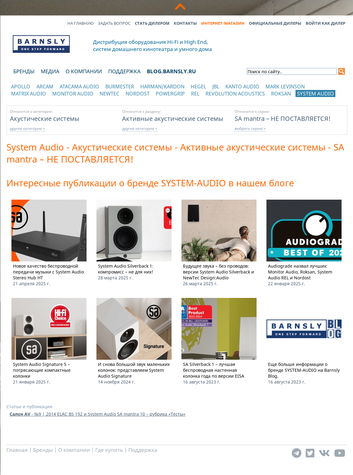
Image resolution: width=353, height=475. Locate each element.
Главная (17, 449)
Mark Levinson (285, 86)
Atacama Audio (79, 86)
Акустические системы (44, 118)
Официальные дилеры (275, 23)
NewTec (109, 93)
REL (195, 93)
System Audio (315, 93)
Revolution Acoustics (235, 93)
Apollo (20, 86)
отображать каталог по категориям (42, 99)
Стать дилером (152, 23)
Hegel (198, 86)
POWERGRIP (170, 93)
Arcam (44, 86)
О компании (84, 71)
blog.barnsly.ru (171, 71)
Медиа (50, 71)
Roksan (281, 93)
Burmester (119, 86)
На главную (80, 23)
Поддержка (124, 71)
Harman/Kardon (162, 86)
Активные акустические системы (172, 118)
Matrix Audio (28, 93)
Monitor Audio (72, 93)
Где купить (109, 449)
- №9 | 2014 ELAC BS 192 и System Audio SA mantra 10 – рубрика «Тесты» (97, 414)
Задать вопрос (114, 23)
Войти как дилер (325, 23)
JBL (215, 86)
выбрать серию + (250, 128)
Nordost (137, 93)
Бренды (24, 71)
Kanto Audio (242, 86)
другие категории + (27, 128)
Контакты (185, 23)
